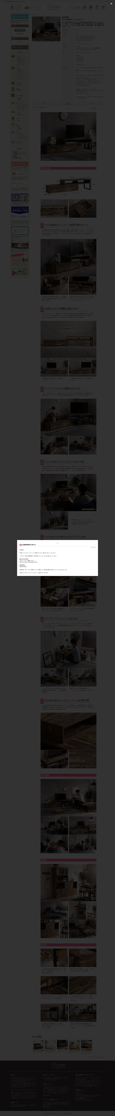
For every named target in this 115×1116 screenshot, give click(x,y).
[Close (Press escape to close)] (111, 4)
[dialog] (57, 558)
